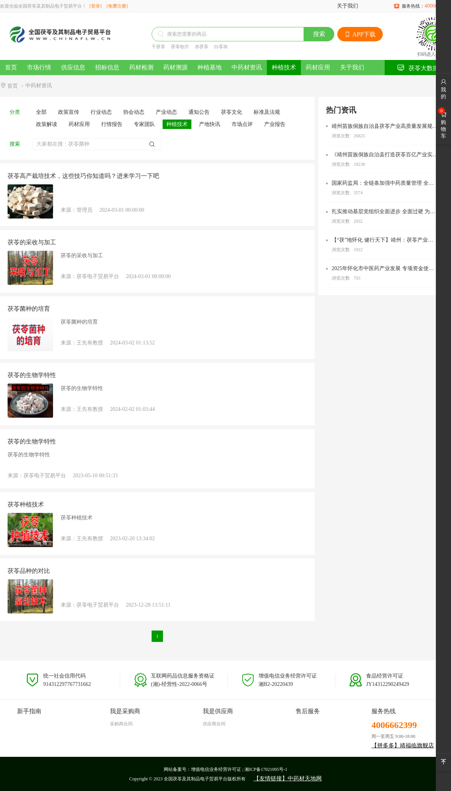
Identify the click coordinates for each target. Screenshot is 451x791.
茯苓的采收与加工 (32, 242)
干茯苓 (158, 46)
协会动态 (133, 112)
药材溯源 (175, 67)
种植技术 (284, 67)
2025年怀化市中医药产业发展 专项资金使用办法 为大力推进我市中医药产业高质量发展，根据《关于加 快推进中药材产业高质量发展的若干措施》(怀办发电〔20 (383, 269)
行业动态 (101, 112)
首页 (11, 67)
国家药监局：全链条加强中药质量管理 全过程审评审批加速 (383, 183)
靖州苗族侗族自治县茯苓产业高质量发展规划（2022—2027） (385, 126)
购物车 (443, 125)
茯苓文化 (231, 112)
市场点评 (242, 124)
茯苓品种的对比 (29, 571)
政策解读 (46, 124)
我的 (443, 89)
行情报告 (111, 124)
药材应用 (318, 67)
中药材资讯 (247, 67)
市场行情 (39, 67)
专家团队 (144, 124)
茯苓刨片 (180, 46)
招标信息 (107, 67)
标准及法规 (267, 112)
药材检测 (141, 67)
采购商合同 (121, 724)
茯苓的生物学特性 (32, 375)
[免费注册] (117, 6)
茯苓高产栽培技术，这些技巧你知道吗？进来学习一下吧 (83, 176)
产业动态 (166, 112)
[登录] (95, 6)
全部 (41, 112)
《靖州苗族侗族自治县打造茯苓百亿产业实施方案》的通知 (385, 155)
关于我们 (347, 6)
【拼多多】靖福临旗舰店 (402, 745)
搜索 (319, 34)
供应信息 (73, 67)
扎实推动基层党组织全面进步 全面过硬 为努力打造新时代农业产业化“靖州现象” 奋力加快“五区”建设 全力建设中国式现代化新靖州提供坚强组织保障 (383, 212)
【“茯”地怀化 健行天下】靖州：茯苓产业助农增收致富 (382, 240)
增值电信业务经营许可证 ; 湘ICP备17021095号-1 (239, 769)
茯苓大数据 (418, 67)
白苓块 (221, 46)
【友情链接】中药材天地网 (288, 778)
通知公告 (199, 112)
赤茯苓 (201, 46)
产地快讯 (209, 124)
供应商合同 (214, 724)
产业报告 (274, 124)
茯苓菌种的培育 (29, 308)
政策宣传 (68, 112)
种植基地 (209, 67)
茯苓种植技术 (26, 504)
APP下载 (360, 34)
